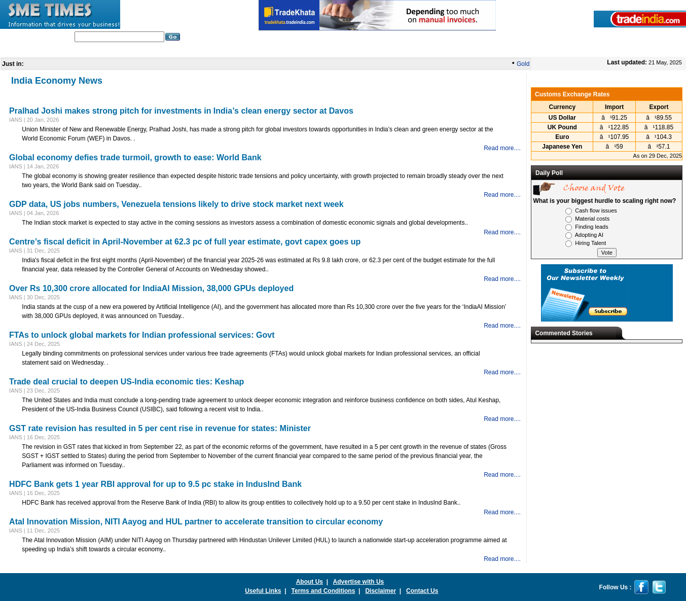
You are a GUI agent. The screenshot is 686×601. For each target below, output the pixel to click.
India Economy (430, 50)
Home (129, 50)
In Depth (289, 50)
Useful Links (263, 590)
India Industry (172, 50)
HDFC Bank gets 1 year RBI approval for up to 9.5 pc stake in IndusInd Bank (155, 484)
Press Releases (542, 50)
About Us (309, 581)
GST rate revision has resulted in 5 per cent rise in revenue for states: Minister (160, 428)
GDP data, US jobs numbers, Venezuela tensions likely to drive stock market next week (176, 204)
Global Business (371, 50)
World (255, 50)
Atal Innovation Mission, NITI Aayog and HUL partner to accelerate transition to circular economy (196, 521)
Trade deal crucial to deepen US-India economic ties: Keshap (126, 381)
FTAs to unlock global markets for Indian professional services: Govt (141, 335)
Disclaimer (380, 590)
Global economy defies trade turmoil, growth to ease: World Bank (135, 157)
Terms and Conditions (323, 590)
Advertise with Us (358, 581)
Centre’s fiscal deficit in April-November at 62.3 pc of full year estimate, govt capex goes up (184, 241)
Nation (324, 50)
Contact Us (422, 590)
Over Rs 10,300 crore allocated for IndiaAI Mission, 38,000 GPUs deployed (151, 288)
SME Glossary (486, 50)
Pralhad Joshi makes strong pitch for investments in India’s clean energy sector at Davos (181, 111)
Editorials (219, 50)
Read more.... (502, 148)
